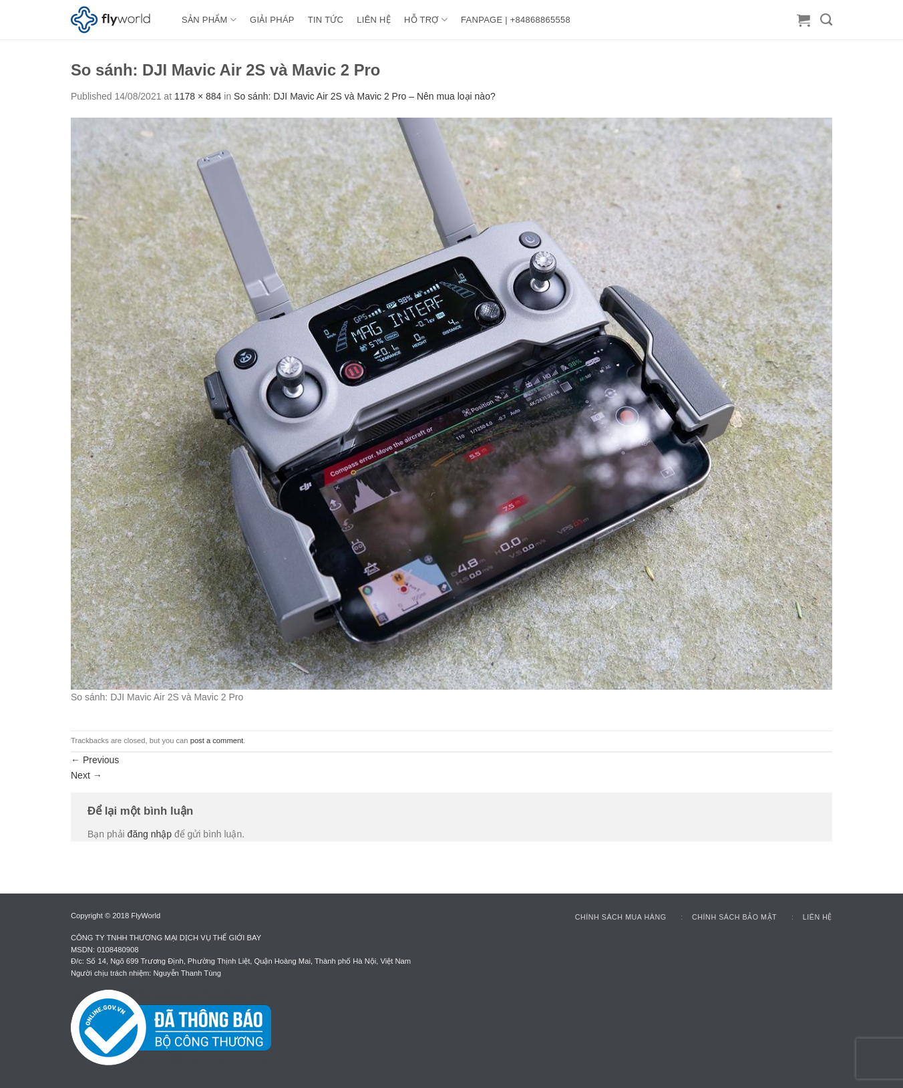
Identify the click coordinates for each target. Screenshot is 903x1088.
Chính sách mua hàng (621, 917)
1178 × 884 (197, 96)
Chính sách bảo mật (734, 917)
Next (86, 775)
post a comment (217, 740)
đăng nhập (150, 834)
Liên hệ (817, 917)
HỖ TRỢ (425, 19)
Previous (95, 760)
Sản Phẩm (209, 19)
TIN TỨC (325, 20)
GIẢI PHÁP (272, 20)
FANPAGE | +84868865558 (515, 20)
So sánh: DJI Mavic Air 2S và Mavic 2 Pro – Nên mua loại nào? (365, 96)
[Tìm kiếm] (826, 20)
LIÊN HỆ (374, 20)
